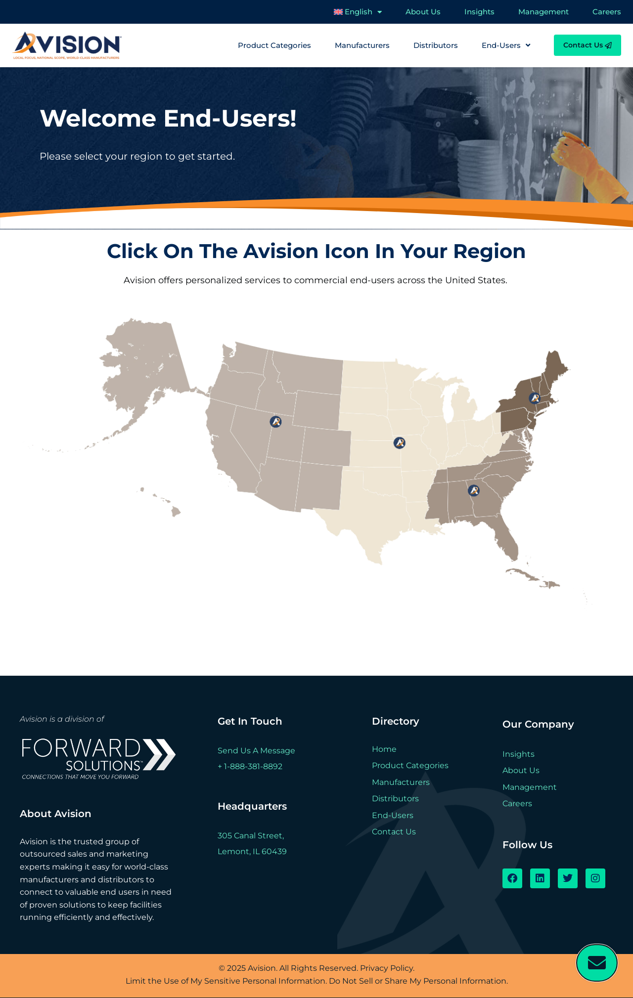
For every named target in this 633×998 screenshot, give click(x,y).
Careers (606, 11)
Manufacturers (362, 45)
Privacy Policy (386, 968)
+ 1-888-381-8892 (250, 766)
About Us (423, 11)
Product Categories (274, 45)
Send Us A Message (256, 750)
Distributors (435, 45)
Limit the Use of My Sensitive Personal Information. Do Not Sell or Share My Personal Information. (317, 981)
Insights (479, 11)
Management (543, 11)
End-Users (506, 45)
